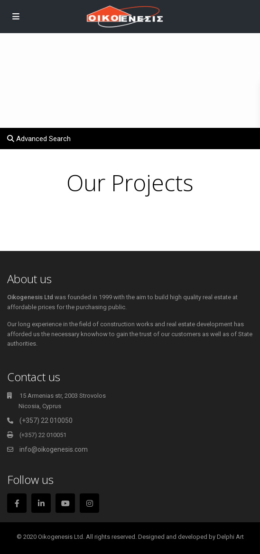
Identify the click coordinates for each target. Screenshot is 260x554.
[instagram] (89, 503)
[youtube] (65, 503)
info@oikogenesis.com (53, 449)
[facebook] (17, 503)
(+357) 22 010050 (46, 420)
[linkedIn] (41, 503)
